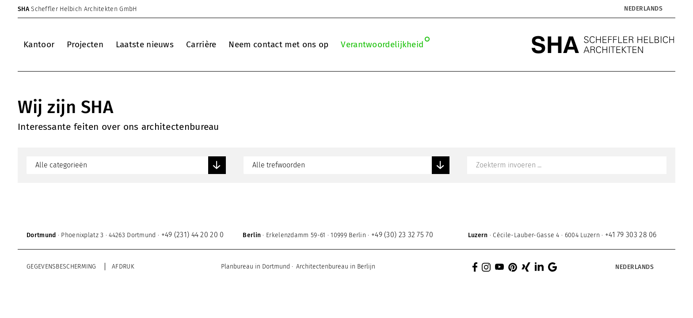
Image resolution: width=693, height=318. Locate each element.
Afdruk (123, 266)
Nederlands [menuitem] (643, 9)
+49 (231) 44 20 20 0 (192, 235)
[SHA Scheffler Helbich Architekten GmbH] (603, 44)
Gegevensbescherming (61, 266)
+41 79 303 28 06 (631, 235)
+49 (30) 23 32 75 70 (402, 235)
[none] (620, 9)
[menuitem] (642, 9)
